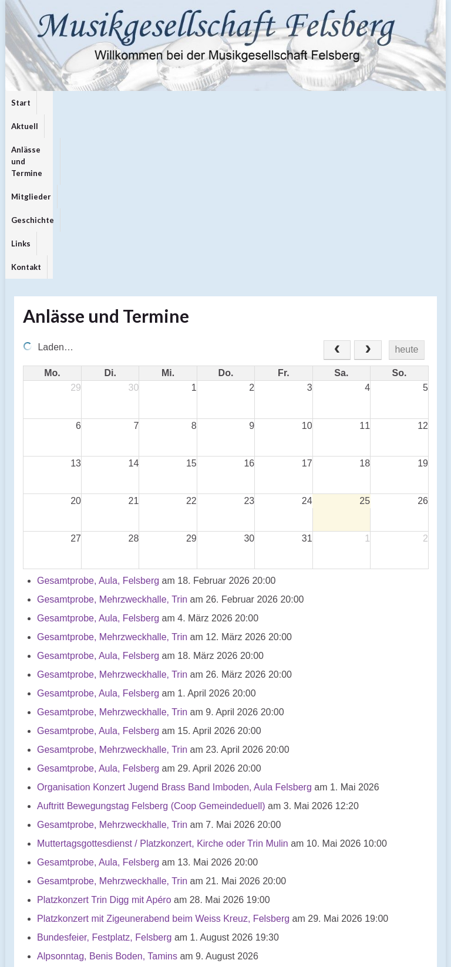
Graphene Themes (108, 952)
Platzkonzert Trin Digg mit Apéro (104, 741)
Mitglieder (193, 102)
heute (406, 191)
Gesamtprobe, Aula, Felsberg (98, 422)
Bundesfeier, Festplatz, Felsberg (104, 779)
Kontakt (327, 102)
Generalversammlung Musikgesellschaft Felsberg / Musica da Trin (174, 835)
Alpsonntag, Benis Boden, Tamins (107, 798)
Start (21, 102)
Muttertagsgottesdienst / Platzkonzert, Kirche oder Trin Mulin (162, 685)
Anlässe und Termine (121, 102)
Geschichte (246, 102)
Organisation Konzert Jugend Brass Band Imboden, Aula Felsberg (174, 629)
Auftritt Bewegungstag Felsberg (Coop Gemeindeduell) (151, 647)
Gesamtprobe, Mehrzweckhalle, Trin (112, 441)
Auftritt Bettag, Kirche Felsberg (101, 816)
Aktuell (56, 102)
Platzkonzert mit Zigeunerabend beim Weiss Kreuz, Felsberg (163, 760)
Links (289, 102)
